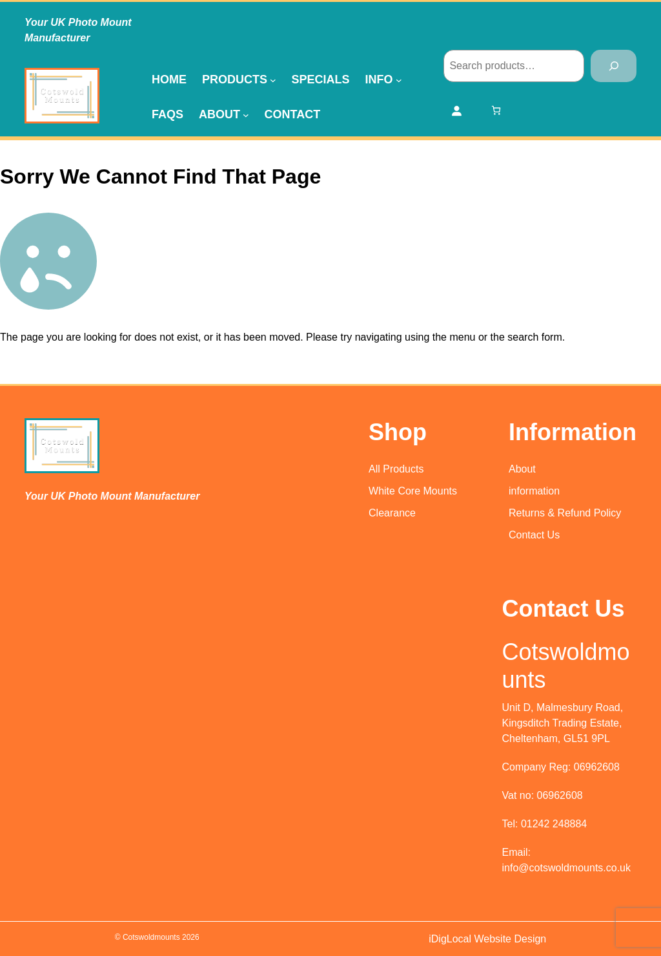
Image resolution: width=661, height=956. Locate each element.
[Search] (613, 65)
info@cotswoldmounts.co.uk (566, 867)
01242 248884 (554, 823)
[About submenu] (246, 114)
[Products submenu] (273, 79)
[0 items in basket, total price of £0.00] (496, 110)
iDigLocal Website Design (487, 938)
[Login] (456, 110)
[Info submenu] (399, 79)
